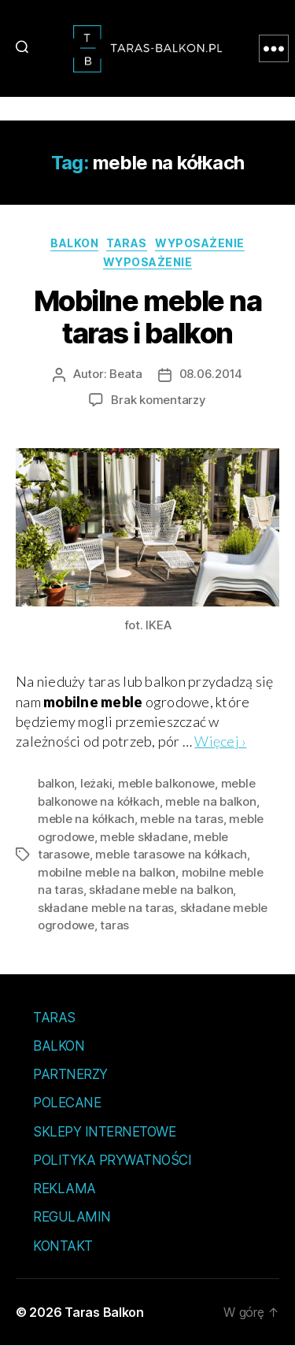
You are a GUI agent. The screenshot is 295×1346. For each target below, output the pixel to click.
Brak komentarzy (158, 399)
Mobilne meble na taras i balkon (147, 317)
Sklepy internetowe (104, 1132)
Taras (126, 243)
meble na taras (181, 818)
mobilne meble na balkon (106, 872)
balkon (56, 783)
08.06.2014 (210, 373)
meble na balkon (210, 801)
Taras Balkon (104, 1312)
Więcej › (220, 741)
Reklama (64, 1188)
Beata (125, 373)
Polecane (67, 1103)
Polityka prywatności (112, 1160)
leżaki (96, 783)
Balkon (74, 243)
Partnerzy (70, 1074)
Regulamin (72, 1217)
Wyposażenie (200, 243)
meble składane (143, 836)
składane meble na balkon (161, 889)
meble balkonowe (166, 783)
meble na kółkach (86, 818)
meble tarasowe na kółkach (171, 854)
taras (114, 925)
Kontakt (63, 1246)
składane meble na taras (106, 907)
